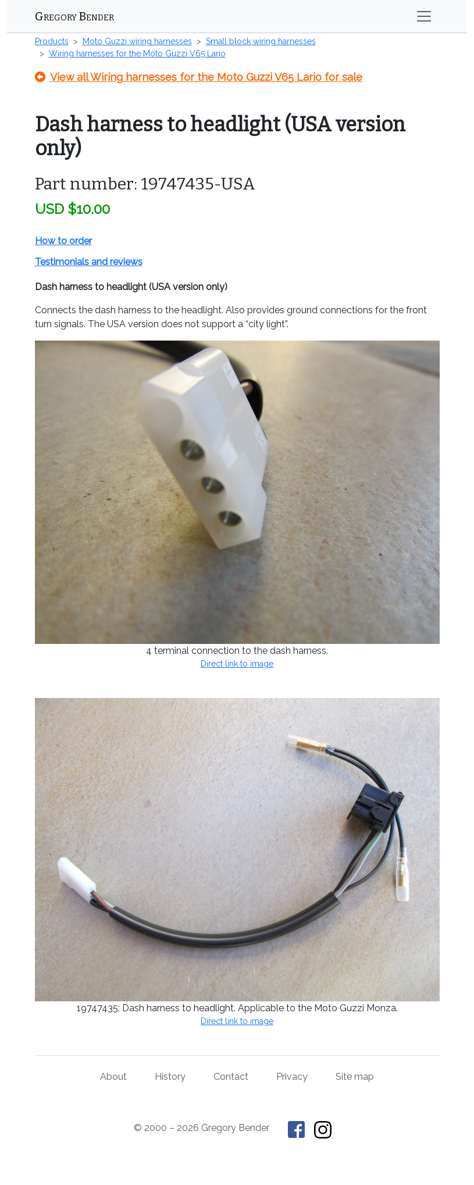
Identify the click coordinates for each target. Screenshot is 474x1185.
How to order (63, 240)
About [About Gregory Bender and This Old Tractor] (113, 1076)
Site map (355, 1076)
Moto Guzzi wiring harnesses (137, 41)
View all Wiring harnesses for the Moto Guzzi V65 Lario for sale (198, 77)
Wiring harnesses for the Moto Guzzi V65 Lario (137, 53)
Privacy (292, 1076)
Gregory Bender (74, 16)
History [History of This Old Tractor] (170, 1076)
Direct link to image (237, 663)
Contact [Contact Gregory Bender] (230, 1076)
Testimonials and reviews (88, 261)
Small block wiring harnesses (261, 41)
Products (52, 41)
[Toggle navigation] (424, 16)
